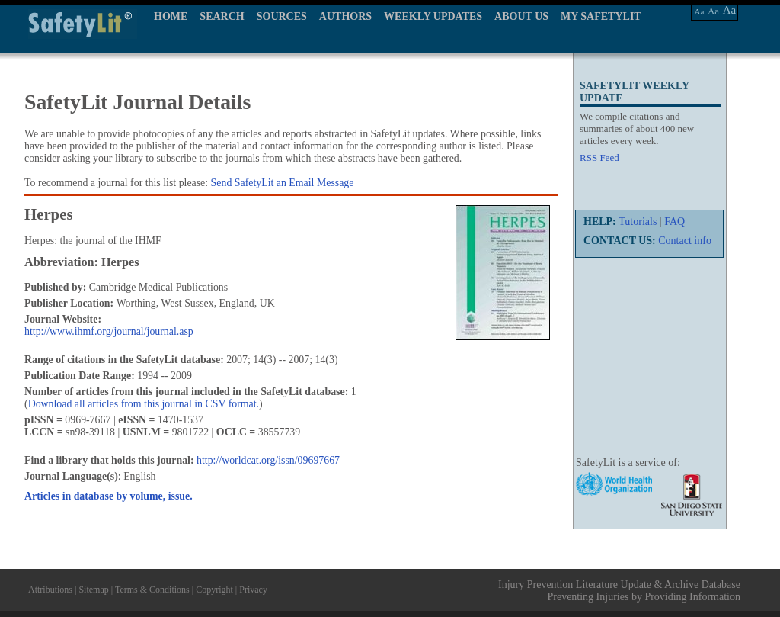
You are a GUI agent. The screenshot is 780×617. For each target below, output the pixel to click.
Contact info (684, 240)
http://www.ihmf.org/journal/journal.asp (108, 331)
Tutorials (638, 221)
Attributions (50, 589)
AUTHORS (345, 16)
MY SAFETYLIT (601, 16)
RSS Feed (599, 157)
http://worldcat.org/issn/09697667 (268, 460)
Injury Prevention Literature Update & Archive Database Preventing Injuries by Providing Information (619, 591)
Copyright (214, 589)
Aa (700, 11)
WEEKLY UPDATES (433, 16)
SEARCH (222, 16)
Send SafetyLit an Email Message (282, 182)
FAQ (674, 221)
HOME (170, 16)
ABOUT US (521, 16)
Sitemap (93, 589)
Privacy (253, 589)
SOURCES (282, 16)
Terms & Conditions (152, 589)
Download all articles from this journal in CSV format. (143, 404)
